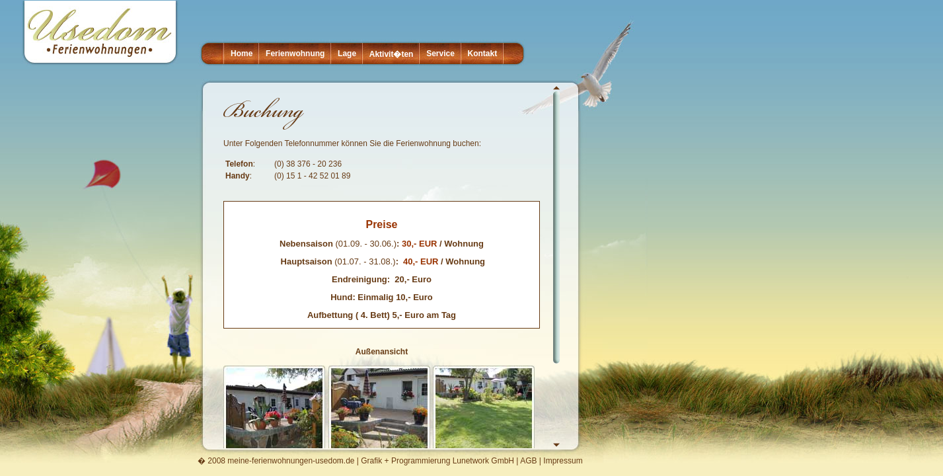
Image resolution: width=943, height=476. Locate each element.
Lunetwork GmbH (483, 460)
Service (440, 53)
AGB (528, 460)
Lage (347, 53)
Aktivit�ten (391, 54)
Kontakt (483, 53)
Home (241, 53)
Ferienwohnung (295, 53)
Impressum (562, 460)
